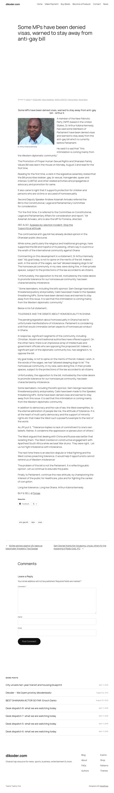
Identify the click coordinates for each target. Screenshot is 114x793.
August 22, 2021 (102, 693)
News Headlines (48, 99)
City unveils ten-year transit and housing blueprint (34, 685)
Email (20, 628)
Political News (72, 99)
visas (40, 522)
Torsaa (36, 493)
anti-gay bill (23, 522)
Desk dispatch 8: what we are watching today (31, 708)
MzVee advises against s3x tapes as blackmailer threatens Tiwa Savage (24, 547)
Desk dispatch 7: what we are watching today (31, 716)
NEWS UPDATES (61, 99)
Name (20, 617)
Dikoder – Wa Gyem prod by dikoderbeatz (29, 692)
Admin (28, 99)
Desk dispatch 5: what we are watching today (31, 723)
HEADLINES (37, 99)
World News (83, 99)
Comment (22, 586)
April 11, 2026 (103, 685)
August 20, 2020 (102, 700)
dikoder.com (13, 4)
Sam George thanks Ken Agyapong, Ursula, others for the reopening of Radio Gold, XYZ (80, 547)
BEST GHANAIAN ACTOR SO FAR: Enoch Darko (31, 700)
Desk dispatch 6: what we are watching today (31, 731)
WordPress (104, 786)
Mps (33, 522)
